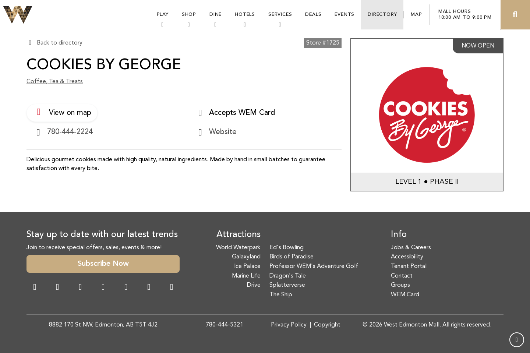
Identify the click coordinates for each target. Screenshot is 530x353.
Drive (254, 285)
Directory (382, 14)
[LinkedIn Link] (171, 288)
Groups (400, 285)
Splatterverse (287, 285)
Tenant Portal (409, 266)
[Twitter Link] (103, 288)
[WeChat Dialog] (126, 288)
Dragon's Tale (287, 276)
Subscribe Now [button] (103, 264)
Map (416, 14)
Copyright (327, 325)
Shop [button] (189, 14)
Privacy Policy (289, 325)
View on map (62, 112)
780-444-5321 (224, 325)
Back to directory (59, 43)
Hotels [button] (245, 14)
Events (344, 14)
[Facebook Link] (34, 288)
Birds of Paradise (291, 257)
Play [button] (163, 14)
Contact (402, 276)
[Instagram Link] (57, 288)
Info (399, 234)
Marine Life (246, 276)
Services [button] (280, 14)
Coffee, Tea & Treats (54, 82)
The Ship (280, 295)
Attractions (238, 234)
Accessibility (407, 257)
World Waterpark (238, 248)
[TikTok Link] (149, 288)
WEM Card (405, 295)
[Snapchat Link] (80, 288)
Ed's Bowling (286, 248)
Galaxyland (246, 257)
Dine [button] (215, 14)
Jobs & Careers (411, 248)
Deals (313, 14)
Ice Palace (247, 266)
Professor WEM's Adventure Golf (313, 266)
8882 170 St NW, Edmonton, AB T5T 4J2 (103, 325)
